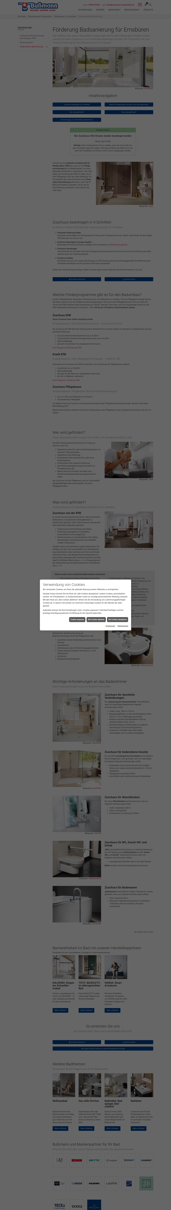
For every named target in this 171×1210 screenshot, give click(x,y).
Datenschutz (123, 626)
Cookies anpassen (77, 619)
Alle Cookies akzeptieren (117, 619)
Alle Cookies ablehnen (96, 619)
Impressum (110, 626)
